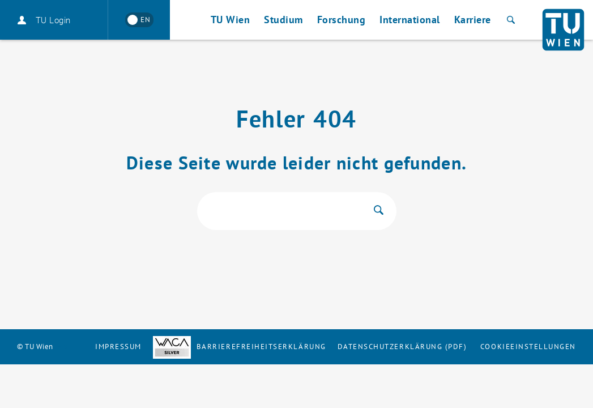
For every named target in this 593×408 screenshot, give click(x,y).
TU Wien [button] (230, 19)
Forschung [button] (341, 19)
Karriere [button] (472, 19)
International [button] (409, 19)
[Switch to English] (139, 20)
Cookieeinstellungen (528, 346)
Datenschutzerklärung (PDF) (402, 346)
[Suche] (509, 20)
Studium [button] (283, 19)
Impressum (118, 346)
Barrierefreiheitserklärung (239, 346)
